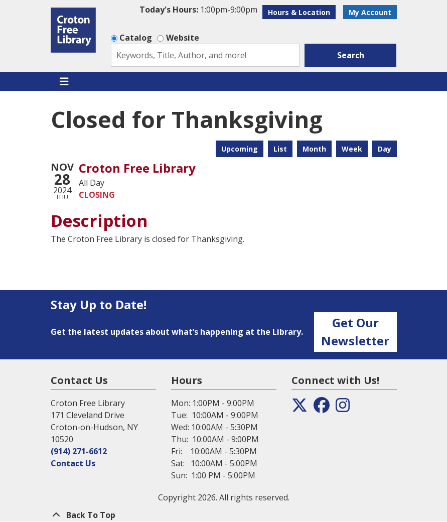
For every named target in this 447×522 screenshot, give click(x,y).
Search (350, 55)
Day (384, 149)
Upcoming (239, 149)
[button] (198, 9)
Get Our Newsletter (355, 331)
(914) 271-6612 (79, 451)
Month (314, 149)
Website (182, 37)
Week (352, 149)
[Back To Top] (224, 514)
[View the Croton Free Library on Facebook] (322, 408)
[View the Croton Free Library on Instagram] (343, 408)
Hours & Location (299, 12)
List (280, 149)
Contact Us (73, 463)
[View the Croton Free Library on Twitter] (299, 408)
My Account (370, 12)
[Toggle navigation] (64, 81)
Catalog (135, 37)
